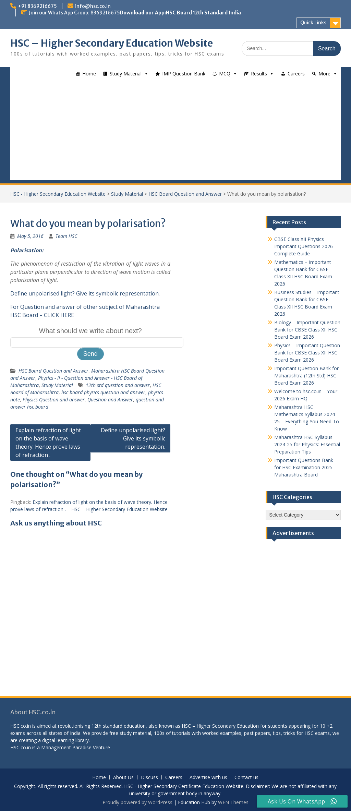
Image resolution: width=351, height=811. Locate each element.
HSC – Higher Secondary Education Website (111, 43)
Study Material (126, 73)
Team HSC (66, 236)
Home (89, 73)
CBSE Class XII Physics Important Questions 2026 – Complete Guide (305, 246)
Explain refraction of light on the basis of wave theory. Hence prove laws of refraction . (48, 442)
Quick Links (313, 23)
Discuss (149, 777)
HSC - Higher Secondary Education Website (58, 194)
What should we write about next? (90, 331)
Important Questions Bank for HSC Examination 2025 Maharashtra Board (303, 467)
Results (259, 73)
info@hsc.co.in (93, 6)
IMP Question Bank (183, 73)
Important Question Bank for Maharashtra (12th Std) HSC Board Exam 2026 (306, 375)
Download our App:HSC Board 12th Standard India (180, 13)
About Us (123, 777)
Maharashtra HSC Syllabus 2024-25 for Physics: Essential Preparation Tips (307, 444)
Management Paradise (66, 747)
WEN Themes (233, 802)
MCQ (224, 73)
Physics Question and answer (54, 399)
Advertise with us (208, 777)
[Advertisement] (175, 132)
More (324, 73)
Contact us (246, 777)
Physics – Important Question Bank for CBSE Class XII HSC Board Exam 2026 (307, 352)
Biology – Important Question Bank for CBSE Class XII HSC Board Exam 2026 (307, 329)
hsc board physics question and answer (103, 392)
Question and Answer (110, 399)
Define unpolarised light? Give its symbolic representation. (85, 293)
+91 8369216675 (37, 6)
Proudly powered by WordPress (137, 802)
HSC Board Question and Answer (185, 194)
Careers (296, 73)
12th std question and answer (118, 385)
